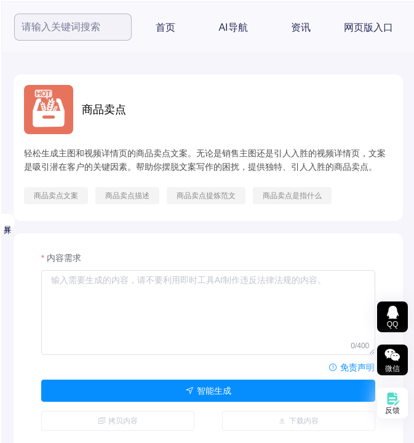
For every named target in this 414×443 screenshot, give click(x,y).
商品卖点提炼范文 (329, 195)
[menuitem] (63, 84)
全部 (43, 84)
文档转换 (54, 324)
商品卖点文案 (179, 195)
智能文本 (54, 386)
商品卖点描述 (250, 195)
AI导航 (355, 27)
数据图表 (54, 355)
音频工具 (54, 232)
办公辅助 (54, 416)
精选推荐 (50, 113)
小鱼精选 (54, 170)
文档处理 (54, 293)
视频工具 (54, 201)
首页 (288, 27)
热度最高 (54, 142)
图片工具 (54, 263)
